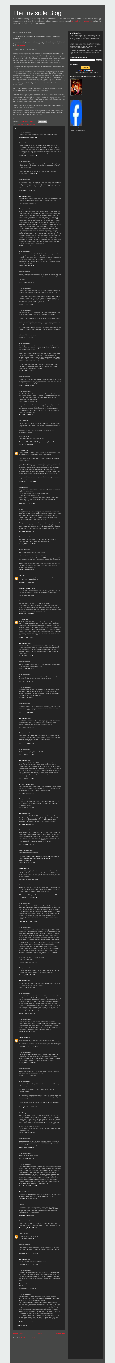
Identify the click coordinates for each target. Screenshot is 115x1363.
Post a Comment (22, 1325)
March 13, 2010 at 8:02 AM (27, 190)
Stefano (21, 487)
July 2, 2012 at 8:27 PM (26, 681)
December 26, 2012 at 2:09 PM (28, 921)
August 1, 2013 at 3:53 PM (27, 975)
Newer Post (18, 1334)
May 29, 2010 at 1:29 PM (26, 282)
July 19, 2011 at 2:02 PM (26, 531)
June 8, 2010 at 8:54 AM (26, 337)
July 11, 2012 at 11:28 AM (26, 778)
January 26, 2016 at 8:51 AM (27, 1288)
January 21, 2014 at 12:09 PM (28, 1107)
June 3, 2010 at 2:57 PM (26, 304)
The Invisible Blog (37, 13)
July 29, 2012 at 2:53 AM (26, 844)
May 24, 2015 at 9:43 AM (26, 1239)
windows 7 (32, 124)
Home (39, 1334)
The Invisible (23, 143)
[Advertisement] (22, 1349)
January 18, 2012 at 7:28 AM (27, 544)
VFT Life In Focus (24, 784)
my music (74, 21)
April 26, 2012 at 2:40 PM (26, 582)
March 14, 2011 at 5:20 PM (27, 503)
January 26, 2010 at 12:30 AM (28, 174)
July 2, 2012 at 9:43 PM (26, 712)
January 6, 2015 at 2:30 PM (27, 1215)
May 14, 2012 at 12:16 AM (27, 595)
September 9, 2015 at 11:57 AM (28, 1264)
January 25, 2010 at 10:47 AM (28, 137)
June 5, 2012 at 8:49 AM (26, 656)
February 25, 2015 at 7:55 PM (28, 1228)
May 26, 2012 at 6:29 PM (26, 613)
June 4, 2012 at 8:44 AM (26, 637)
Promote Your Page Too (76, 127)
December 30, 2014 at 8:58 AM (28, 1198)
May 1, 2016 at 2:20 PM (26, 1321)
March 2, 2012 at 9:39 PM (26, 569)
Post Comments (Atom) (28, 1338)
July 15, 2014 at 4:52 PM (26, 1158)
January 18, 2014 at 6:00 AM (27, 1063)
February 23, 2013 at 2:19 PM (28, 962)
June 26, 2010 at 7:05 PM (26, 385)
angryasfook (23, 1037)
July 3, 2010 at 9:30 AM (26, 415)
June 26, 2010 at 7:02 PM (26, 371)
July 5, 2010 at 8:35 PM (26, 444)
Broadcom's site (20, 45)
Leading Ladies (74, 99)
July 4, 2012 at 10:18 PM (26, 743)
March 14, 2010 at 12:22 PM (27, 203)
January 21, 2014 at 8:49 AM (27, 1075)
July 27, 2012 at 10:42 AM (26, 807)
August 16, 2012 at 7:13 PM (27, 862)
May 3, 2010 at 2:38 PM (26, 245)
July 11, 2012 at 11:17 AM (26, 754)
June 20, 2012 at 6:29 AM (26, 668)
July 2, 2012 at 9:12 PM (26, 698)
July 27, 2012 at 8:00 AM (26, 793)
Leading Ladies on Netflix (77, 130)
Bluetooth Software (25, 588)
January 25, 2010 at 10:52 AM (28, 155)
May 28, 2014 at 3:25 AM (26, 1147)
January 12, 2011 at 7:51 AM (27, 481)
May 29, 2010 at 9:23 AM (26, 266)
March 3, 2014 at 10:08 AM (27, 1133)
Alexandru (22, 868)
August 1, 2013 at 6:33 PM (27, 1013)
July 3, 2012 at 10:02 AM (26, 727)
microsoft (20, 124)
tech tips (26, 124)
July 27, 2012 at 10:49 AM (26, 824)
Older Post (60, 1334)
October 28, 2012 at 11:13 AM (28, 897)
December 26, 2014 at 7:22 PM (28, 1186)
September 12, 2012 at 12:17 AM (29, 879)
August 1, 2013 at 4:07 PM (27, 987)
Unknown (22, 450)
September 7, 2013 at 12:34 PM (28, 1046)
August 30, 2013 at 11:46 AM (27, 1031)
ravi (20, 575)
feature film (88, 21)
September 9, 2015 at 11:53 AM (28, 1253)
